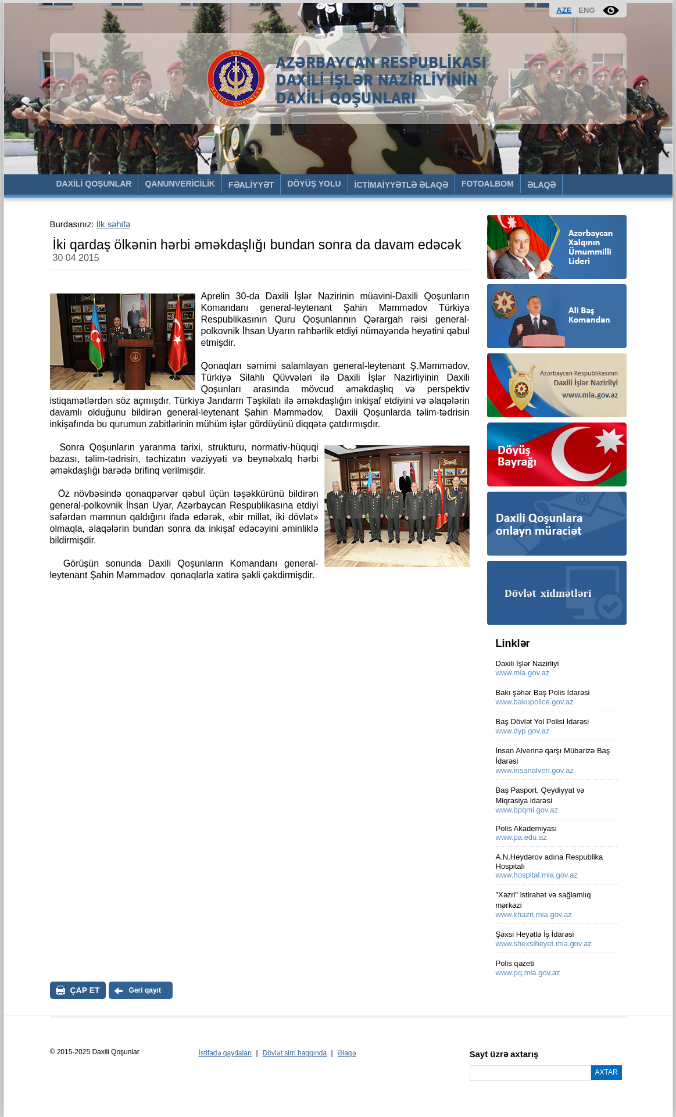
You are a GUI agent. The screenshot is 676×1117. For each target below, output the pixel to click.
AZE (563, 10)
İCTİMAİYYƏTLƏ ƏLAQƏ (401, 184)
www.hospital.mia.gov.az (537, 875)
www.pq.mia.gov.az (528, 972)
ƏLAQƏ (541, 184)
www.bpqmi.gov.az (527, 809)
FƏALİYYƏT (251, 184)
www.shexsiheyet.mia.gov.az (544, 943)
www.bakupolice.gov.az (535, 701)
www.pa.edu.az (521, 837)
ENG (586, 10)
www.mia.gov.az (523, 672)
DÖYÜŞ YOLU (314, 183)
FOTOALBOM (488, 183)
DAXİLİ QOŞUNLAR (94, 183)
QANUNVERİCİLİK (180, 183)
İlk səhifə (113, 224)
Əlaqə (347, 1053)
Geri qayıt (145, 990)
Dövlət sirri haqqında (295, 1053)
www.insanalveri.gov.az (535, 770)
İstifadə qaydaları (225, 1053)
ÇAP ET (85, 990)
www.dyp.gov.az (523, 730)
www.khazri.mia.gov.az (534, 914)
